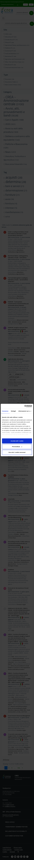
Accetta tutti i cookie (17, 441)
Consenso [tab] (5, 411)
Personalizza (17, 446)
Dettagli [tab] (13, 411)
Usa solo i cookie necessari (17, 452)
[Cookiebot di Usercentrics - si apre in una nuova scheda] (24, 406)
